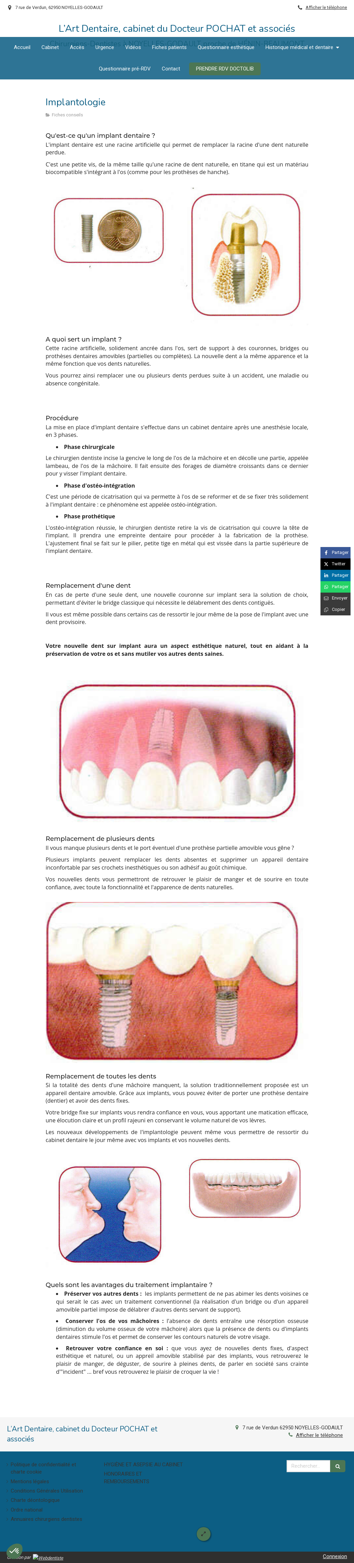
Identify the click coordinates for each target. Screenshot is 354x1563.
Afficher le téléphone (326, 7)
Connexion (335, 1556)
